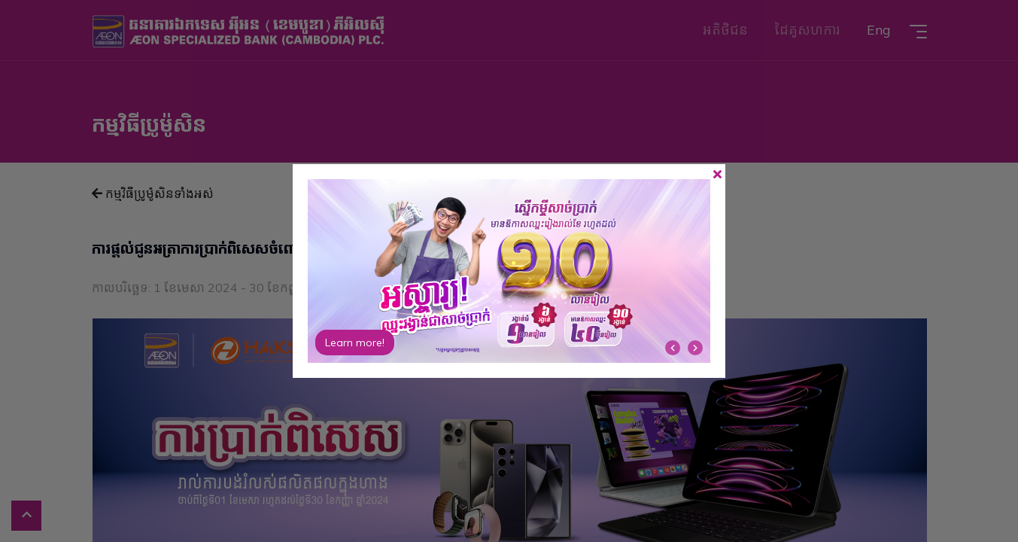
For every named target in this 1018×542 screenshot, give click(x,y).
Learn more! (354, 342)
